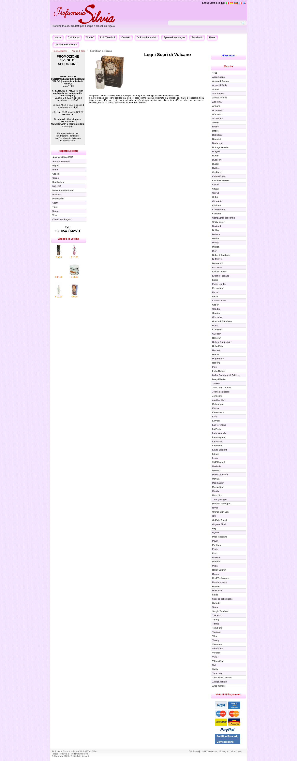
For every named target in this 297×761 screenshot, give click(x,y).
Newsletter (228, 55)
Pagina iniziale (60, 51)
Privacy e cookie (227, 751)
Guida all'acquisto (147, 37)
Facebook (197, 37)
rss (239, 751)
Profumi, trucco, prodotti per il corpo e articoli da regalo (83, 26)
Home (58, 37)
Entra (205, 3)
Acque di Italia (78, 51)
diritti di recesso (209, 751)
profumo (132, 102)
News (212, 37)
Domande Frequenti (66, 44)
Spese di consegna (174, 37)
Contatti (125, 37)
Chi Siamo (74, 37)
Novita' (90, 37)
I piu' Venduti (107, 37)
